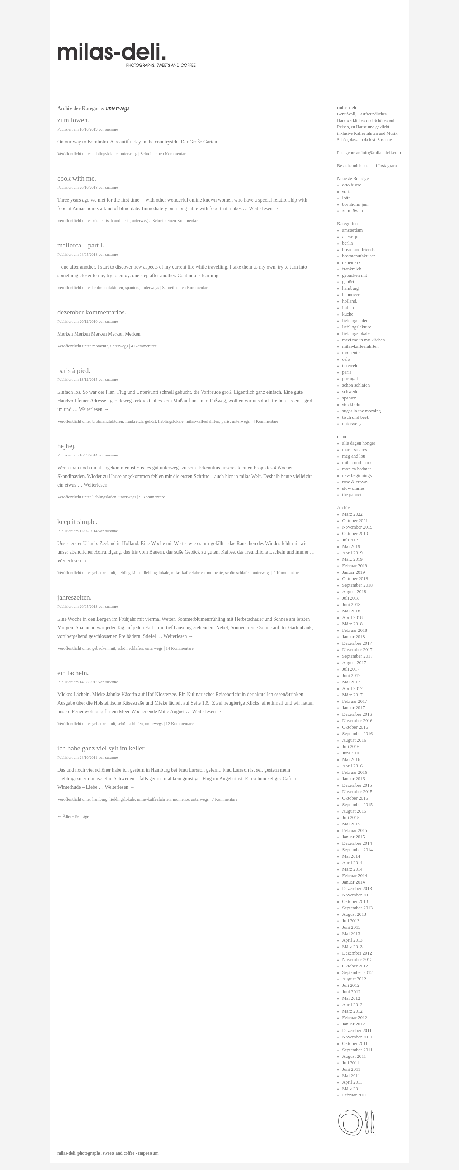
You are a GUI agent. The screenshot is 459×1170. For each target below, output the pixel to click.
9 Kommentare (152, 496)
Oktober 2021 (355, 520)
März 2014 (352, 869)
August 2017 (354, 662)
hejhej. (66, 446)
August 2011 (354, 1056)
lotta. (346, 197)
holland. (349, 301)
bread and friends (358, 249)
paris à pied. (73, 370)
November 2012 (357, 959)
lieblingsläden (104, 496)
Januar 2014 (353, 882)
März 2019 (352, 559)
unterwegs (128, 153)
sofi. (346, 191)
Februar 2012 (354, 1017)
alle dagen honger (358, 443)
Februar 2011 (354, 1095)
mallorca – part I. (80, 245)
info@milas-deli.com (381, 152)
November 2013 (357, 894)
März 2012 (352, 1011)
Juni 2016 (351, 752)
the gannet (351, 494)
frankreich (134, 421)
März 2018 (352, 623)
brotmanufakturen (107, 287)
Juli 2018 (350, 598)
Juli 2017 (350, 669)
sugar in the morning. (362, 410)
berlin (347, 243)
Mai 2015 (351, 823)
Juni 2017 (351, 675)
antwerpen (351, 236)
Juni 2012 (351, 991)
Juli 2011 (350, 1062)
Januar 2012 (353, 1024)
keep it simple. (77, 521)
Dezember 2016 (357, 714)
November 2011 (357, 1036)
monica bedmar (356, 469)
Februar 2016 (354, 772)
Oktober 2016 (355, 727)
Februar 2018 (354, 630)
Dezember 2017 (357, 643)
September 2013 (357, 907)
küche (97, 220)
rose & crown (355, 481)
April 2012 (352, 1004)
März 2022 (352, 514)
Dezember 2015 (357, 785)
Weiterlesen (264, 208)
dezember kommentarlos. (91, 312)
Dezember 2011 (357, 1030)
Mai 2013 (351, 933)
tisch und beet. (117, 220)
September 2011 (357, 1049)
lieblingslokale (105, 153)
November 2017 (357, 649)
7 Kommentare (224, 799)
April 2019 (352, 552)
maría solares (354, 449)
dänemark (351, 262)
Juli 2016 (350, 746)
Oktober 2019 (355, 533)
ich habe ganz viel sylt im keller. (101, 748)
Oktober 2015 (355, 798)
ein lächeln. (73, 673)
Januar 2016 (353, 778)
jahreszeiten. (74, 597)
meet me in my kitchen (363, 339)
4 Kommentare (144, 346)
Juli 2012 (350, 985)
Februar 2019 (354, 565)
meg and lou (353, 456)
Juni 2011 (351, 1069)
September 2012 (357, 972)
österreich (351, 365)
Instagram (387, 165)
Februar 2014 (354, 875)
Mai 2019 (351, 546)
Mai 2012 (351, 998)
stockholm (351, 404)
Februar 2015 (354, 830)
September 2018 (357, 585)
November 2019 (357, 527)
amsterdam (352, 230)
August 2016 (354, 740)
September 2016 (357, 733)
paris (225, 421)
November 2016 (357, 720)
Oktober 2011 (355, 1043)
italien (348, 307)
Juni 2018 (351, 604)
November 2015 (357, 791)
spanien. (132, 287)
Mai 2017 (351, 682)
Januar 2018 (353, 636)
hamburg (99, 799)
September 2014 (357, 849)
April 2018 (352, 617)
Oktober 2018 (355, 578)
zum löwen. (73, 120)
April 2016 (352, 765)
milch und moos (357, 462)
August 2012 (354, 978)
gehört (150, 421)
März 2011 (352, 1088)
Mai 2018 (351, 611)
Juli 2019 (350, 540)
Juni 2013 (351, 927)
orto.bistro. (352, 185)
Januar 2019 (353, 572)
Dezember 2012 (357, 953)
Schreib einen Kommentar (162, 153)
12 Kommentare (180, 723)
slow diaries (353, 488)
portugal (350, 378)
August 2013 (354, 914)
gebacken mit (103, 572)
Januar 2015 (353, 836)
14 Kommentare (180, 648)
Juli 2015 (350, 817)
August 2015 (354, 811)
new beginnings (357, 475)
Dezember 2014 (357, 843)
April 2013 (352, 940)
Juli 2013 (350, 920)
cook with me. (76, 178)
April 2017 (352, 688)
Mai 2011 (351, 1075)
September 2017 (357, 656)
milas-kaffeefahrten (202, 421)
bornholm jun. (355, 204)
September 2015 (357, 804)
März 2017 (352, 694)
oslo (346, 359)
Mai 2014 (351, 856)
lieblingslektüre (356, 327)
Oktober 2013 (355, 901)
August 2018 (354, 591)
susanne (111, 129)
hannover (350, 294)
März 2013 (352, 946)
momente (100, 346)
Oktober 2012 (355, 965)
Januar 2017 (353, 707)
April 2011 (352, 1082)
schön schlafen (238, 572)
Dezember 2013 (357, 888)
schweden (351, 391)
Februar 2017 (354, 701)
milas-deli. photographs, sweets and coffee (96, 1153)
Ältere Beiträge (73, 816)
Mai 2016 (351, 759)
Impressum (148, 1153)
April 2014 (352, 862)
